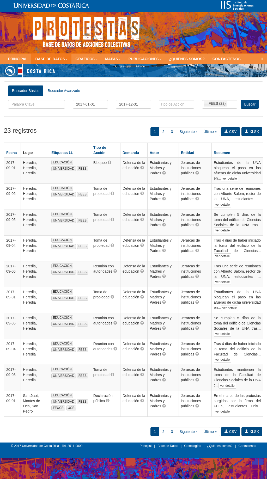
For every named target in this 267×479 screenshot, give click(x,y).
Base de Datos (167, 446)
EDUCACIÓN (62, 162)
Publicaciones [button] (145, 59)
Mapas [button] (113, 59)
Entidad (187, 153)
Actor (154, 153)
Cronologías (192, 446)
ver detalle (229, 178)
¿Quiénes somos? (187, 59)
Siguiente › (188, 132)
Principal (17, 59)
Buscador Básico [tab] (25, 91)
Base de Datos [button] (51, 59)
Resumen (222, 153)
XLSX (252, 132)
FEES (82, 168)
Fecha (11, 153)
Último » (210, 132)
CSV (230, 132)
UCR (71, 408)
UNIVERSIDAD (63, 168)
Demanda (131, 153)
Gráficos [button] (86, 59)
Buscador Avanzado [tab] (64, 91)
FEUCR (58, 408)
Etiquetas (61, 153)
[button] (109, 162)
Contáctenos (227, 59)
